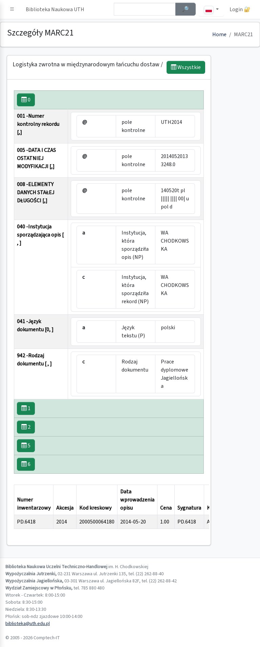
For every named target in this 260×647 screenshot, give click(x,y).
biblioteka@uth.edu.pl (27, 623)
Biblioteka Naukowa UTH (55, 9)
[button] (12, 9)
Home (219, 34)
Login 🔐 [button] (240, 9)
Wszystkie (186, 67)
